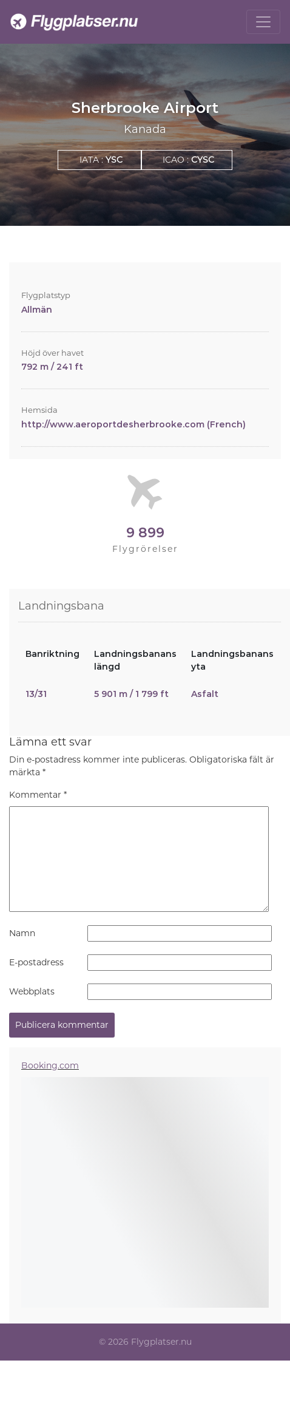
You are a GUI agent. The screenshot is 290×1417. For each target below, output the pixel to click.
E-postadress (36, 962)
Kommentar (38, 794)
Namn (22, 933)
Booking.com (50, 1065)
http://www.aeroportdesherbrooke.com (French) (133, 424)
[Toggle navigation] (263, 22)
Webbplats (32, 991)
